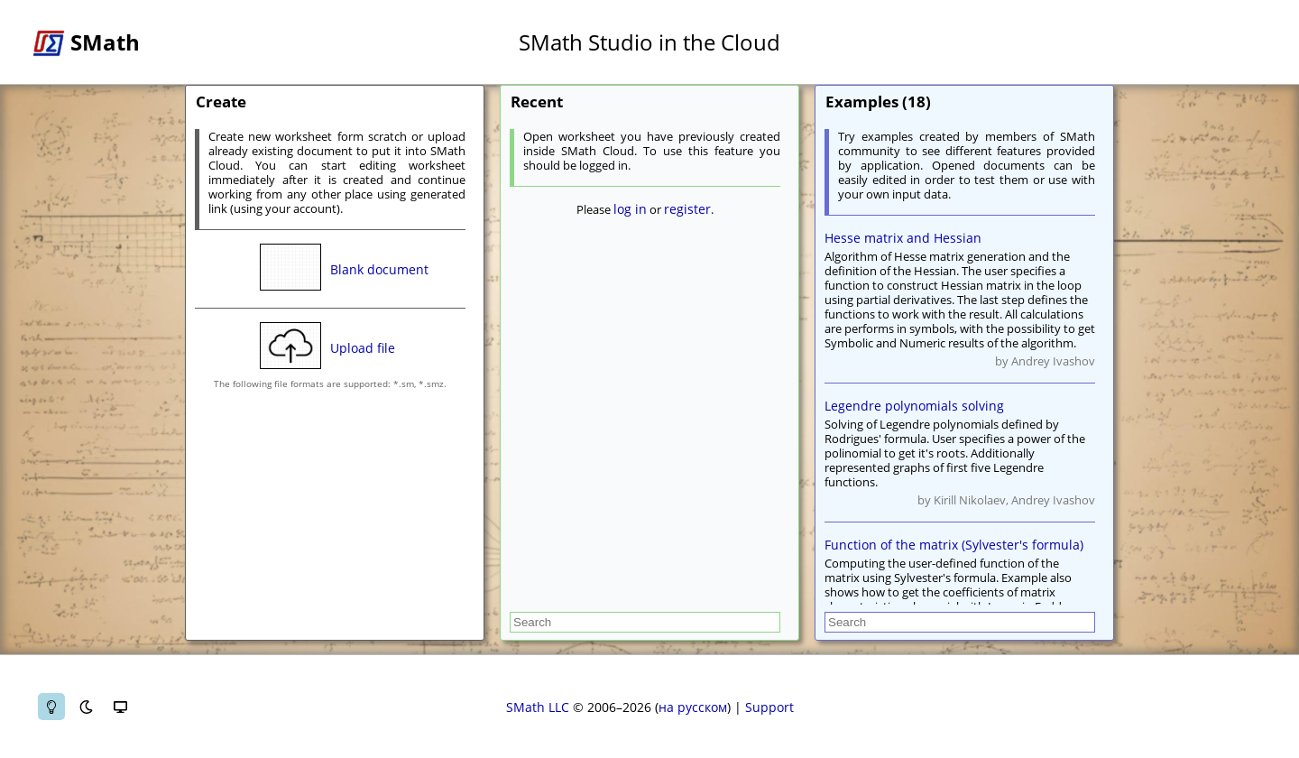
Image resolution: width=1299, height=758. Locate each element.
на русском (693, 707)
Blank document (379, 269)
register (687, 208)
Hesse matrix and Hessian (903, 237)
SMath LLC (537, 707)
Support (769, 707)
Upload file (362, 347)
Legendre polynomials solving (914, 405)
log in (630, 208)
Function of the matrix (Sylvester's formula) (954, 544)
